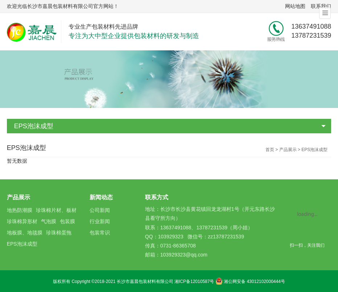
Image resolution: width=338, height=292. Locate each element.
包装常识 (100, 232)
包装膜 (67, 221)
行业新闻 (100, 221)
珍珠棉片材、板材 (56, 210)
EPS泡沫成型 (33, 126)
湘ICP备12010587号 (194, 281)
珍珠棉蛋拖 (58, 232)
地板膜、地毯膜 (24, 232)
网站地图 (295, 6)
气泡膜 (48, 221)
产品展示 (288, 149)
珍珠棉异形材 (22, 221)
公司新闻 (100, 210)
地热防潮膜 (19, 210)
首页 (269, 149)
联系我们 (321, 6)
